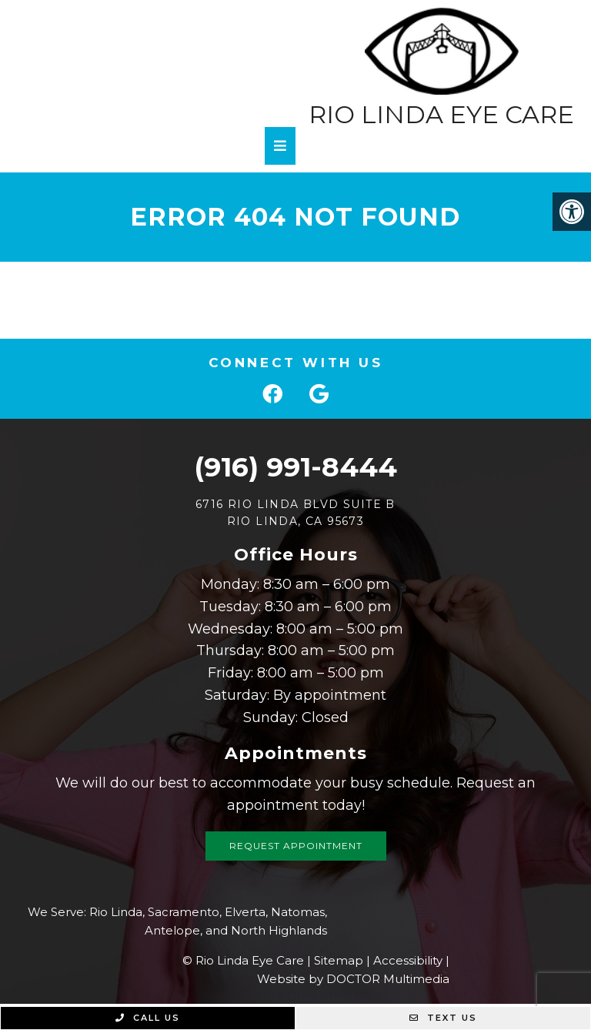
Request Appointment (295, 845)
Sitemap (338, 960)
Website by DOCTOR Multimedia (353, 978)
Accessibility (407, 960)
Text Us (443, 1017)
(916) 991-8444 (295, 466)
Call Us (147, 1017)
